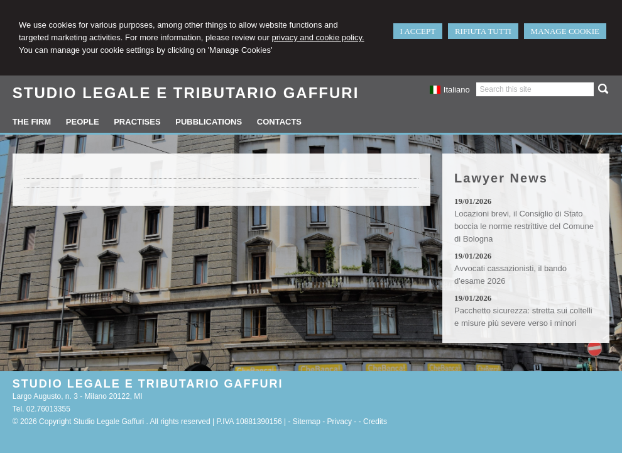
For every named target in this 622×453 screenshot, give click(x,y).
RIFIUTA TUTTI (483, 31)
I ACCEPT (418, 31)
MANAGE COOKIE (565, 31)
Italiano (449, 89)
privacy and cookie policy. (317, 37)
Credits (375, 421)
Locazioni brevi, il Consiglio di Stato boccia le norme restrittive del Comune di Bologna (524, 226)
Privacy (339, 421)
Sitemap (306, 421)
